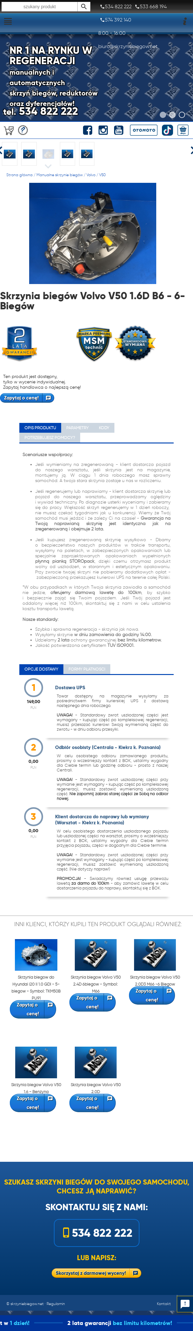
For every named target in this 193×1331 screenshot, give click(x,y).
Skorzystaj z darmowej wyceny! (91, 1273)
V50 (102, 174)
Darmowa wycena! (23, 130)
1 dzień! (33, 1323)
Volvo (91, 174)
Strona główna (19, 174)
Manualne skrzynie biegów (59, 174)
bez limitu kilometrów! (155, 1323)
